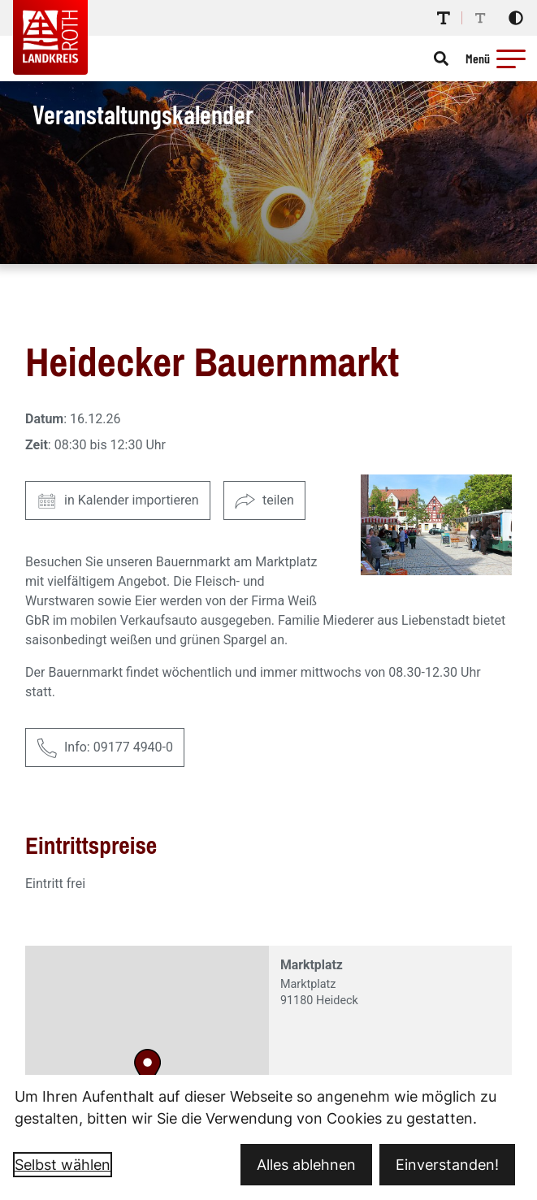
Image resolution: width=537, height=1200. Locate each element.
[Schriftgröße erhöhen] (443, 18)
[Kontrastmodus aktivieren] (516, 18)
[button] (511, 58)
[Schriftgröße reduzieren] (480, 18)
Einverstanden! (447, 1164)
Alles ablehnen (306, 1164)
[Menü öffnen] (498, 58)
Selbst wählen (62, 1164)
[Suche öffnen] (441, 58)
